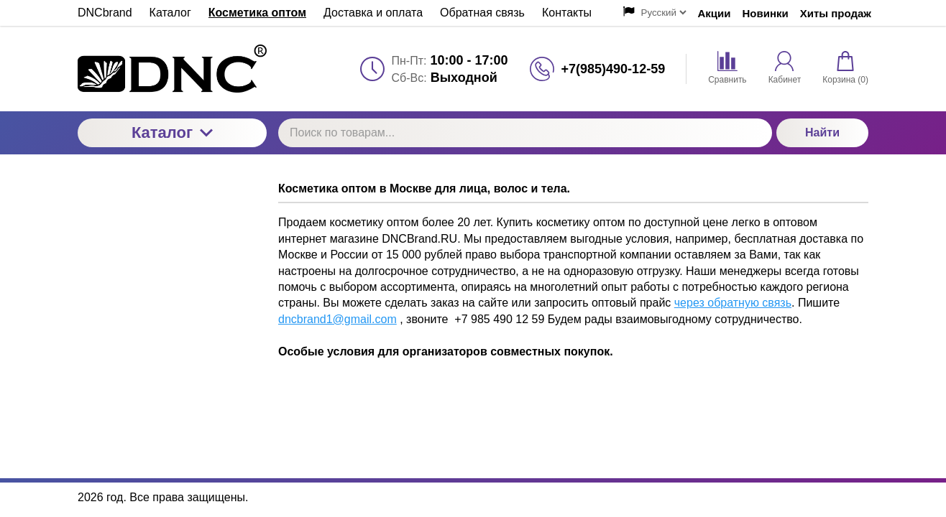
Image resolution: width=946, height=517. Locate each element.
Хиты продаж (835, 13)
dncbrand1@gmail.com (337, 319)
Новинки (766, 13)
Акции (714, 13)
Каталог (172, 132)
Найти (822, 132)
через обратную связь (732, 303)
